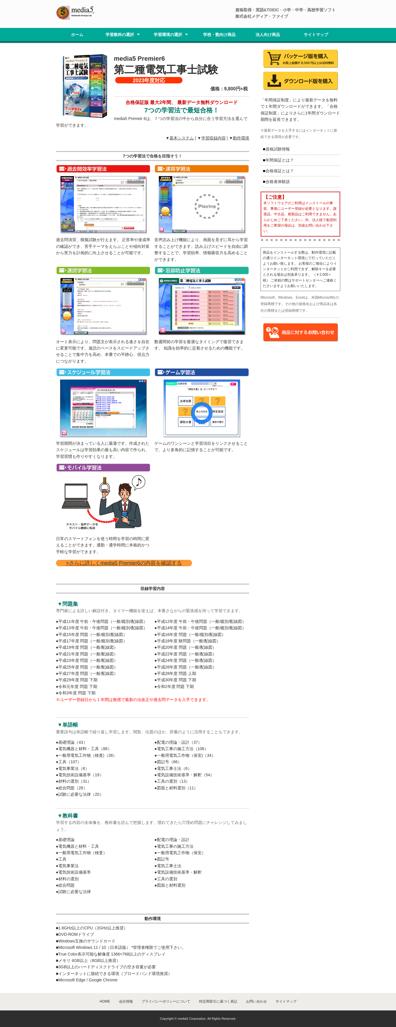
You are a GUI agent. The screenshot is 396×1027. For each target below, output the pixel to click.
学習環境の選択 (168, 34)
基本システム (181, 138)
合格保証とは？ (279, 171)
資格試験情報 (277, 149)
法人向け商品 (268, 34)
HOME (105, 1001)
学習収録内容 (213, 138)
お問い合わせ (256, 1001)
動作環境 (241, 138)
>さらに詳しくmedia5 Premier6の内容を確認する (124, 563)
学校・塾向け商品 (219, 34)
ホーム (77, 34)
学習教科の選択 (120, 34)
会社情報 (126, 1001)
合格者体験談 (277, 181)
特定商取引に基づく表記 (218, 1001)
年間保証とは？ (279, 160)
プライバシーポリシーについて (166, 1001)
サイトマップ (316, 34)
